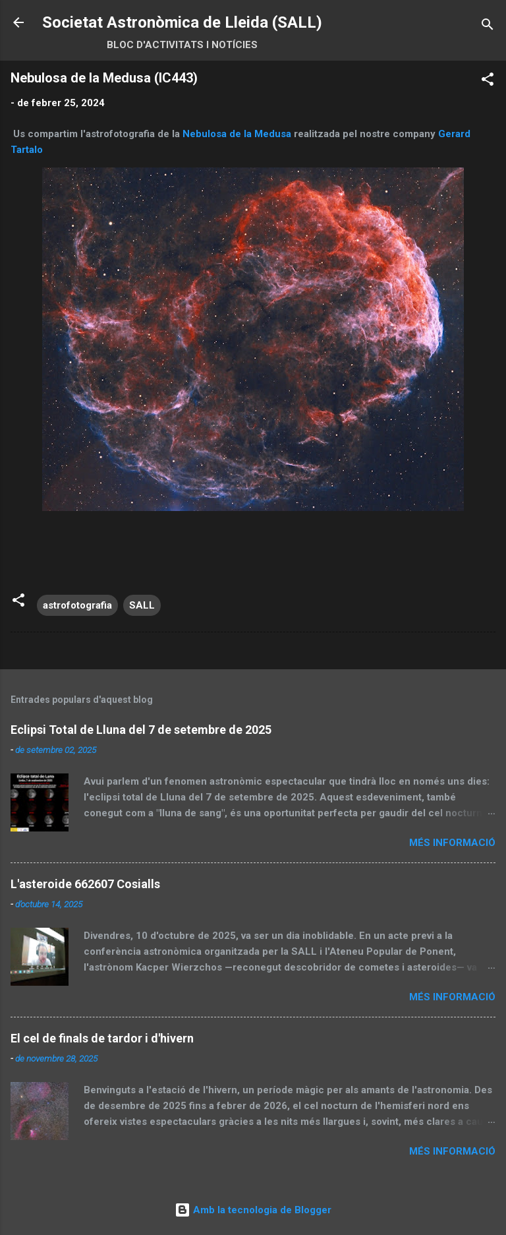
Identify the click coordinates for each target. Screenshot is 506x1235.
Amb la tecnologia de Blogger (253, 1210)
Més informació (452, 843)
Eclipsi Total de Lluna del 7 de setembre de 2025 (141, 730)
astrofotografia (77, 605)
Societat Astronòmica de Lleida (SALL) (182, 22)
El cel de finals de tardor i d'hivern (102, 1038)
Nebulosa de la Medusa (237, 134)
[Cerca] (487, 27)
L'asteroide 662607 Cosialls (85, 884)
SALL (142, 605)
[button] (487, 81)
